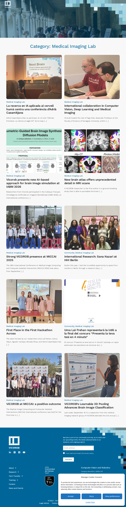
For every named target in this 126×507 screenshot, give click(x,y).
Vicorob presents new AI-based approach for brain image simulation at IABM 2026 (33, 183)
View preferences (112, 496)
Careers (12, 484)
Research (14, 472)
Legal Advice (44, 503)
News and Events (16, 488)
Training (13, 480)
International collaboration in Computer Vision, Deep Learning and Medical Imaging (91, 109)
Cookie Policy (90, 502)
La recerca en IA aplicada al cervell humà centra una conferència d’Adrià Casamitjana (31, 109)
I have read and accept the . (79, 453)
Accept (71, 496)
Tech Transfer (16, 476)
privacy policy (88, 453)
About (12, 468)
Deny (91, 496)
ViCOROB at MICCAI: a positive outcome (33, 404)
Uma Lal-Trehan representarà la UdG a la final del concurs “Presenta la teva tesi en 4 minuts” (90, 334)
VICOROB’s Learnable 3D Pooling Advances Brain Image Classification (88, 405)
